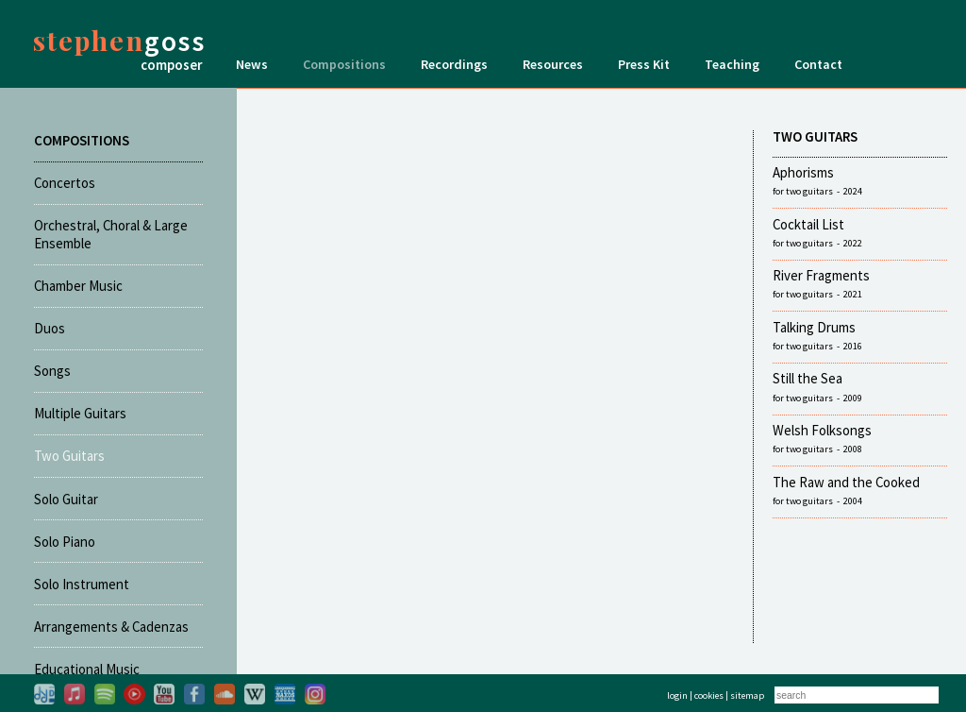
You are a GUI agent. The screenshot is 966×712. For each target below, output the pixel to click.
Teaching (732, 64)
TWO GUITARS (815, 136)
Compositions (344, 64)
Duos (49, 328)
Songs (52, 371)
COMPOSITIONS (81, 140)
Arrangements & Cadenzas (111, 627)
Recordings (454, 64)
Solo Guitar (66, 499)
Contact (818, 64)
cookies (709, 695)
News (252, 64)
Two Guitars (69, 456)
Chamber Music (78, 286)
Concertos (64, 183)
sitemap (747, 695)
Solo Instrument (81, 584)
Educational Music (87, 669)
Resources (553, 64)
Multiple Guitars (80, 413)
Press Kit (644, 64)
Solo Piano (64, 542)
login (677, 695)
